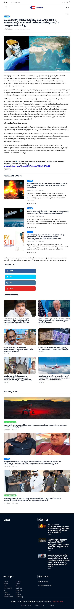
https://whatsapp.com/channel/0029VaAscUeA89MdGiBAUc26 (27, 166)
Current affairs (8, 597)
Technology (19, 597)
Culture (6, 592)
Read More (31, 204)
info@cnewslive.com (45, 585)
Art (5, 590)
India (5, 586)
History (18, 581)
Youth (17, 592)
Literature (7, 594)
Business (19, 588)
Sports (18, 586)
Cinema (18, 594)
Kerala (6, 584)
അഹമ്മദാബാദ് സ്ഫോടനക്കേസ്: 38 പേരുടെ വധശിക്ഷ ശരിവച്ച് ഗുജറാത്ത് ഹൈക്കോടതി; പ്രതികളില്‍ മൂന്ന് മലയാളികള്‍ (47, 185)
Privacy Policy (40, 605)
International (8, 588)
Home (6, 581)
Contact (51, 605)
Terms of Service (26, 605)
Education (19, 590)
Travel (18, 584)
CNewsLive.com (57, 601)
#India (7, 169)
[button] (6, 2)
